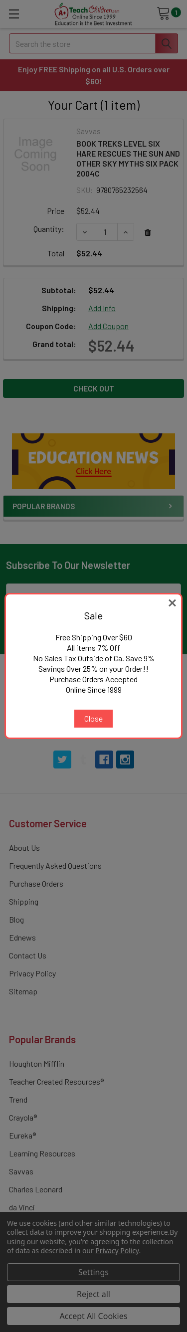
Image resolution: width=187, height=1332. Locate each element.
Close (93, 718)
